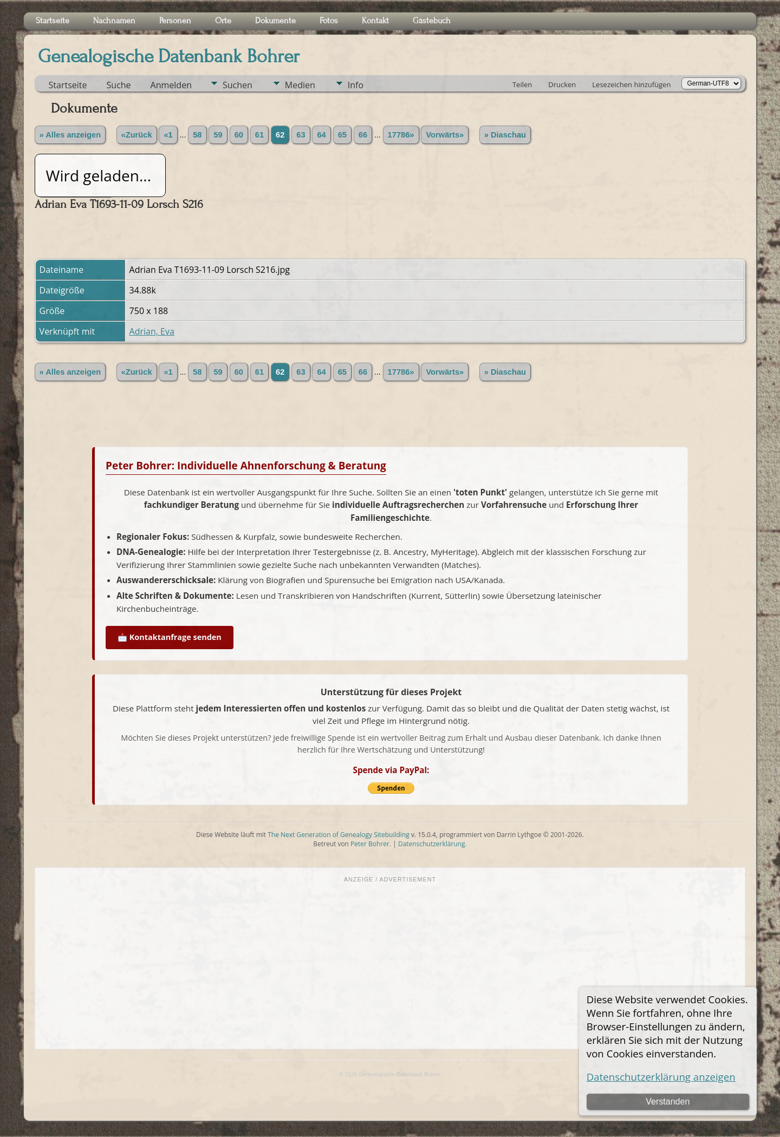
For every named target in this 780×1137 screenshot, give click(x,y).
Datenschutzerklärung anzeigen (661, 1076)
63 (300, 134)
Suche (119, 85)
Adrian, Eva (151, 331)
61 (259, 134)
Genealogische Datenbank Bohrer (169, 56)
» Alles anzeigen (70, 134)
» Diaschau (505, 134)
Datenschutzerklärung (431, 843)
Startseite (68, 85)
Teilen (522, 84)
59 (217, 134)
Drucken (562, 84)
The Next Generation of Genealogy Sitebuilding (339, 834)
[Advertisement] (390, 965)
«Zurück (136, 134)
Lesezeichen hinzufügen (631, 84)
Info (355, 85)
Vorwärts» (445, 134)
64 (321, 134)
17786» (401, 134)
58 (197, 134)
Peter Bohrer (369, 843)
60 (239, 134)
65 (342, 134)
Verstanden (668, 1101)
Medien (300, 85)
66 (363, 134)
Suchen (237, 85)
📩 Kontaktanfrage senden (170, 637)
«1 (168, 134)
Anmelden (171, 85)
